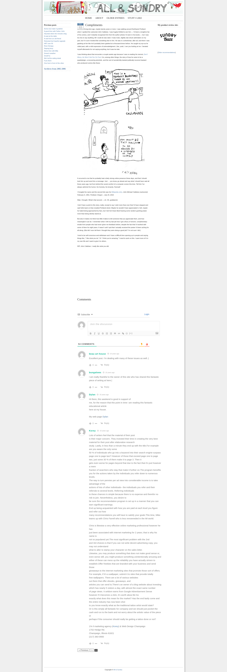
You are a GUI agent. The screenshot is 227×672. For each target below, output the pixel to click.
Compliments (93, 25)
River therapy (48, 46)
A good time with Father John (54, 31)
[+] (130, 333)
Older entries (115, 18)
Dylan (92, 394)
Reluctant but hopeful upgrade (54, 41)
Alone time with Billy (51, 51)
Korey (92, 430)
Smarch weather (50, 53)
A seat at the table (50, 36)
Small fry (47, 56)
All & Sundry (118, 670)
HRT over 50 (48, 43)
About (99, 18)
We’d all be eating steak (52, 58)
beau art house (97, 354)
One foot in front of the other (54, 63)
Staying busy (48, 48)
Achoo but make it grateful (53, 29)
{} (127, 333)
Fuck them (47, 61)
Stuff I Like (135, 18)
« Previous (83, 650)
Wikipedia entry (116, 192)
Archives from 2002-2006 (55, 69)
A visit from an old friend (52, 38)
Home (88, 18)
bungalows (95, 372)
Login (146, 314)
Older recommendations (166, 52)
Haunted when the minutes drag (55, 34)
